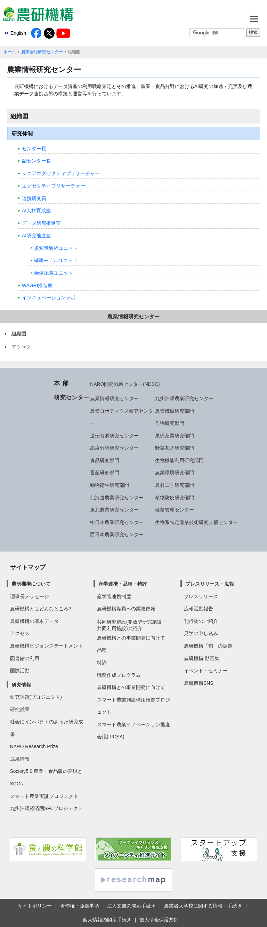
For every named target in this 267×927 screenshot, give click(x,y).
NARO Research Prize (34, 746)
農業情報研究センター (42, 52)
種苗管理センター (174, 510)
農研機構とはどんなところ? (40, 608)
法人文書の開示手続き (131, 906)
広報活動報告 (198, 608)
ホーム (9, 52)
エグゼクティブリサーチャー (53, 186)
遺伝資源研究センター (114, 435)
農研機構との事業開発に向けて (131, 638)
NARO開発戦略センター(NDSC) (125, 384)
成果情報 (20, 759)
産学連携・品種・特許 (122, 584)
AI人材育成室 (36, 210)
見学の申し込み (201, 633)
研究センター (71, 397)
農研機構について (30, 584)
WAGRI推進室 (37, 285)
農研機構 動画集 (201, 658)
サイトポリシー (35, 906)
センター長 (34, 148)
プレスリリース (201, 596)
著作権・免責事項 (79, 906)
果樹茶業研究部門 (174, 435)
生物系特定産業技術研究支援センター (196, 522)
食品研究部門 (104, 460)
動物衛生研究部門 (109, 485)
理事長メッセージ (29, 596)
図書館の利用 (24, 658)
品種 (102, 650)
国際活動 (20, 670)
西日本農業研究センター (117, 534)
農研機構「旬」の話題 (208, 646)
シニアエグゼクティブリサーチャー (61, 173)
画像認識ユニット (53, 273)
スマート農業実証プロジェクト (44, 796)
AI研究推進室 (36, 235)
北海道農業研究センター (117, 497)
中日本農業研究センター (117, 522)
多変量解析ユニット (56, 248)
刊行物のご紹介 (201, 621)
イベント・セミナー (206, 670)
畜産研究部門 (104, 472)
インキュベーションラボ (48, 297)
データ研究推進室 (41, 223)
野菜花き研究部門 (174, 448)
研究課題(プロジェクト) (36, 697)
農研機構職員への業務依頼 (126, 608)
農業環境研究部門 (174, 472)
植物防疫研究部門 (174, 497)
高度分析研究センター (114, 448)
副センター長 (36, 161)
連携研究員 (34, 198)
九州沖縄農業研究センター (184, 398)
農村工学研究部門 (174, 485)
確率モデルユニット (56, 260)
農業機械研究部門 (174, 411)
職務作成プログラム (119, 675)
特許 (102, 662)
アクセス (20, 633)
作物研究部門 (169, 423)
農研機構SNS (198, 683)
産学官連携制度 (114, 596)
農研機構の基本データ (34, 621)
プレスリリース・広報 (209, 584)
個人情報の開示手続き (107, 919)
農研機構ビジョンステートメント (46, 646)
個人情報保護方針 (158, 919)
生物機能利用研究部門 (179, 460)
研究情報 (21, 685)
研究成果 (20, 709)
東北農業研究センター (114, 510)
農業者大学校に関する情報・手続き (203, 906)
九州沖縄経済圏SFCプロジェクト (46, 808)
